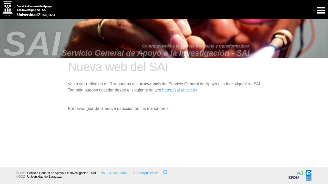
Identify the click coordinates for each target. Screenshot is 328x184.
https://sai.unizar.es (179, 90)
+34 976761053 (117, 173)
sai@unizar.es (145, 173)
